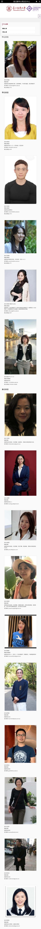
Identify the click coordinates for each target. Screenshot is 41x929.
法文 (9, 877)
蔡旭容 (7, 920)
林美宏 (7, 141)
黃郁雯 (7, 601)
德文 (9, 830)
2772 (10, 87)
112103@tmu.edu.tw (13, 382)
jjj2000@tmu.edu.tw (13, 770)
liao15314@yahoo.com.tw (14, 718)
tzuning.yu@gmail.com (13, 503)
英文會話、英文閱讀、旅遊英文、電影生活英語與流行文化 (21, 442)
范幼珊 (7, 255)
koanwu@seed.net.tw (13, 832)
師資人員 (4, 28)
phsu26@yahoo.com (13, 549)
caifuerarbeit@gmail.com (14, 926)
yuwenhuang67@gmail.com (14, 608)
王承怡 (7, 438)
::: (1, 24)
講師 (7, 440)
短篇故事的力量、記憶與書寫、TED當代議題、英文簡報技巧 (21, 83)
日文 (9, 716)
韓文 (9, 769)
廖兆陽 (7, 713)
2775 (10, 213)
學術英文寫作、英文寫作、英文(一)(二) (16, 259)
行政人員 (4, 32)
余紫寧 (7, 498)
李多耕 (7, 206)
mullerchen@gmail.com (13, 878)
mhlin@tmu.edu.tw (12, 147)
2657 (10, 313)
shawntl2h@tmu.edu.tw (13, 211)
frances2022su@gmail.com (14, 656)
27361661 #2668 (13, 384)
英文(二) (10, 501)
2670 (10, 149)
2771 (10, 263)
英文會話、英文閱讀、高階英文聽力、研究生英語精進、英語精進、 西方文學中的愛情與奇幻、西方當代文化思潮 (20, 605)
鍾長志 (7, 765)
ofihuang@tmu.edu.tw (13, 311)
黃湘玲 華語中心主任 (10, 304)
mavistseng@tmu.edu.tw (14, 85)
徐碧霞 (7, 542)
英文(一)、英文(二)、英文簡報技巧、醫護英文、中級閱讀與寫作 (22, 654)
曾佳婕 (7, 80)
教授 (7, 81)
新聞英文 (10, 210)
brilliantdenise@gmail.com (14, 444)
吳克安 (7, 826)
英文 (9, 380)
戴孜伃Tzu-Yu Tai (10, 376)
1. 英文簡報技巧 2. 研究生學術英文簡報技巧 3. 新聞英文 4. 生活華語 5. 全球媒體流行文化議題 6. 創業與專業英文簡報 (20, 308)
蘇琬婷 (7, 650)
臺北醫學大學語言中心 (21, 2)
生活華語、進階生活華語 (13, 924)
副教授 (7, 143)
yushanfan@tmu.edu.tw (13, 261)
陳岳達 (7, 873)
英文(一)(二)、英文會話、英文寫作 (15, 145)
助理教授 (8, 378)
